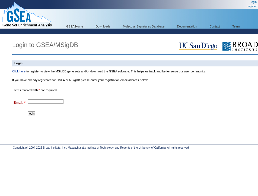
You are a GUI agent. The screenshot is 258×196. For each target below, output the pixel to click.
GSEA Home (74, 26)
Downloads (102, 26)
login (254, 2)
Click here (19, 71)
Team (236, 26)
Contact (215, 26)
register (252, 6)
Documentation (187, 26)
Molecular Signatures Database (143, 26)
